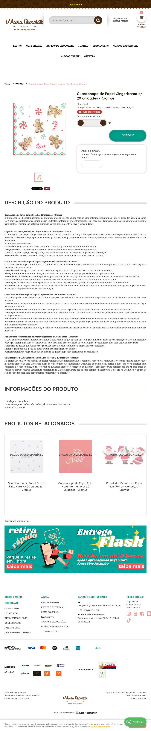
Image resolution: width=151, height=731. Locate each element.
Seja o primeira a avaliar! (89, 116)
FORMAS (83, 45)
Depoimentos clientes (18, 632)
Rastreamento (50, 602)
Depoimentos (75, 4)
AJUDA (45, 597)
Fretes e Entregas (52, 607)
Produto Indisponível (27, 456)
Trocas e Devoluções (53, 621)
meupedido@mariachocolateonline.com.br (99, 605)
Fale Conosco (12, 627)
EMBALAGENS (101, 45)
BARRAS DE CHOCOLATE (60, 45)
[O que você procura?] (98, 20)
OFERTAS (89, 56)
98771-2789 (91, 610)
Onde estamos (13, 622)
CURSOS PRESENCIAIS (125, 45)
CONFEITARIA (34, 45)
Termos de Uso (49, 631)
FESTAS (17, 45)
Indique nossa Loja (16, 618)
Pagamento (47, 616)
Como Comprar (49, 612)
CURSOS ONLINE (70, 56)
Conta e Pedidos (118, 21)
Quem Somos (12, 608)
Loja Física (11, 613)
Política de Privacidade (55, 626)
